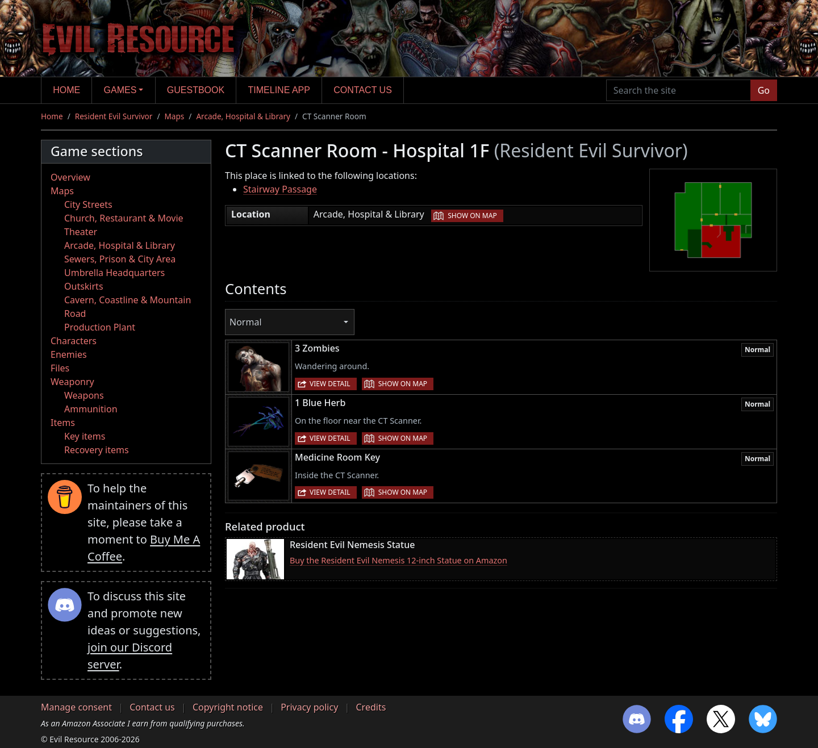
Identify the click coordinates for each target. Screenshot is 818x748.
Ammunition (91, 409)
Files (60, 368)
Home (66, 90)
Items (63, 422)
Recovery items (96, 450)
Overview (70, 177)
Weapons (84, 395)
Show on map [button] (472, 215)
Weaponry (72, 381)
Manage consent (76, 707)
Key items (84, 436)
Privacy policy (309, 707)
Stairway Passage (280, 189)
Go (764, 90)
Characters (74, 341)
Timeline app (279, 90)
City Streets (88, 204)
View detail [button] (330, 383)
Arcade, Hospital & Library (243, 116)
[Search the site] (678, 90)
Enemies (69, 354)
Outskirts (83, 286)
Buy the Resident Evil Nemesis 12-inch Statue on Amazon (398, 560)
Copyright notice (228, 707)
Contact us (362, 90)
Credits (371, 707)
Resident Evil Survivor (114, 116)
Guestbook (195, 90)
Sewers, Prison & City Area (120, 259)
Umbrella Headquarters (114, 272)
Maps (174, 116)
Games (120, 90)
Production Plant (99, 327)
